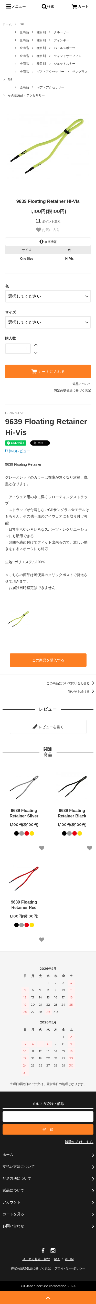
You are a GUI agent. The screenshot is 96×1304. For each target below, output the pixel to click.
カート (80, 6)
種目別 (41, 32)
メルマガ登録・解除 (36, 1259)
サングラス (80, 71)
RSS (57, 1259)
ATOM (69, 1259)
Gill (22, 24)
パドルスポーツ (64, 48)
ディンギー (61, 40)
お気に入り (48, 229)
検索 (47, 6)
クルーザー (61, 32)
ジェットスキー (64, 63)
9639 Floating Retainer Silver (24, 813)
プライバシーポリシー (70, 1268)
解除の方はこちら (79, 1142)
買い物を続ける (82, 691)
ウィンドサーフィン (67, 56)
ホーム (7, 24)
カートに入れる (48, 371)
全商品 (24, 32)
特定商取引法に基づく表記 (72, 390)
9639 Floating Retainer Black (72, 813)
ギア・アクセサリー (50, 71)
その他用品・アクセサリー (26, 95)
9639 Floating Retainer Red (24, 905)
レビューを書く (48, 726)
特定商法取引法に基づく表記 (31, 1268)
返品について (81, 384)
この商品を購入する (48, 660)
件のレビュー (17, 451)
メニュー (16, 6)
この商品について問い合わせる (71, 683)
